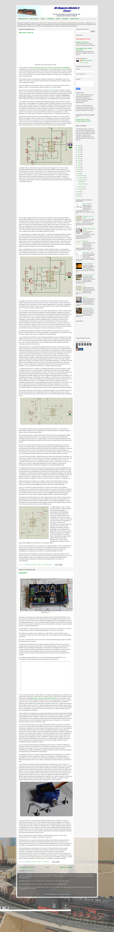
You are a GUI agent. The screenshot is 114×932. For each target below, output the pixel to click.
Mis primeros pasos (87, 308)
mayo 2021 (82, 188)
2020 (79, 171)
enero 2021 (82, 175)
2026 (79, 195)
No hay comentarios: (47, 564)
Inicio (47, 867)
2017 (79, 165)
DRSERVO (67, 67)
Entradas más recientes (27, 867)
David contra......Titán (88, 252)
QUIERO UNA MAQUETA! (82, 42)
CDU (84, 286)
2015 (79, 160)
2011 (79, 152)
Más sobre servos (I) (26, 32)
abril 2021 (81, 186)
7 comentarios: (46, 861)
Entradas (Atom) (30, 870)
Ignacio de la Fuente (87, 60)
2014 (79, 158)
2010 (79, 149)
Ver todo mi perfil (84, 62)
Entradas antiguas (66, 867)
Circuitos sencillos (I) (88, 263)
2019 (79, 169)
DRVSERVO (23, 573)
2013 (79, 156)
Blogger (68, 894)
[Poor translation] (6, 908)
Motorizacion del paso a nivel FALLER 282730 (43, 698)
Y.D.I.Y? (51, 90)
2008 (79, 145)
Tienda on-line (74, 18)
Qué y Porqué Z (34, 18)
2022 (79, 191)
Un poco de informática (88, 274)
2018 (79, 167)
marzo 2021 (82, 180)
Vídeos (58, 18)
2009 (79, 147)
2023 (79, 193)
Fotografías (51, 18)
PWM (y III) (85, 241)
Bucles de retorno (87, 203)
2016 (79, 162)
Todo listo (85, 297)
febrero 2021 (82, 177)
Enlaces (43, 18)
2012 (79, 154)
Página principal (23, 18)
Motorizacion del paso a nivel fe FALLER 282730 (47, 67)
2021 (79, 173)
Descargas (65, 18)
